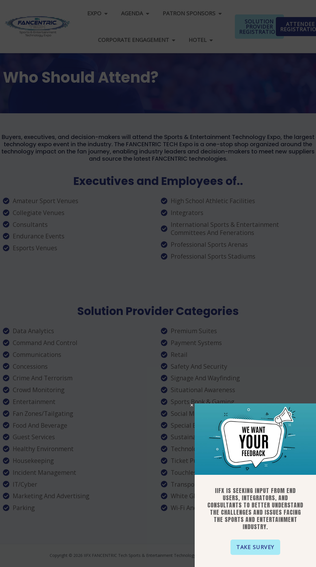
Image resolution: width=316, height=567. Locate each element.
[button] (257, 547)
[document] (158, 283)
